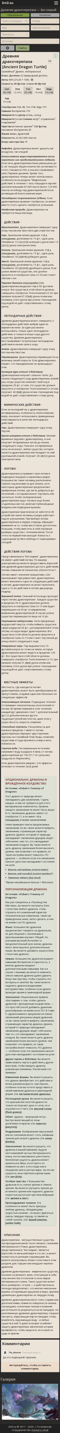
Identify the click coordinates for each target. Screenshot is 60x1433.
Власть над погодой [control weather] (30, 873)
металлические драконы (34, 1093)
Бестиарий (48, 10)
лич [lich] (15, 1176)
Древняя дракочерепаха (18, 10)
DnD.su (7, 3)
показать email (40, 1430)
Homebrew (45, 15)
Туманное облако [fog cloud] (24, 877)
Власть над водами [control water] (28, 869)
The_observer (15, 1352)
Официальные (15, 15)
